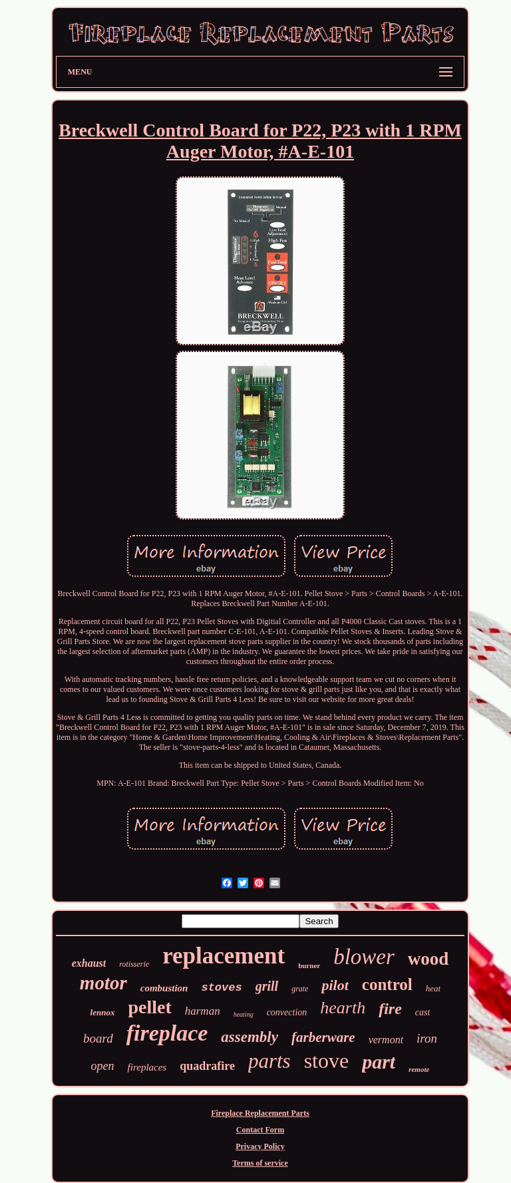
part (378, 1062)
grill (267, 986)
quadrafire (207, 1066)
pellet (149, 1007)
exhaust (89, 963)
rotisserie (134, 964)
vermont (386, 1039)
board (98, 1038)
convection (287, 1012)
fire (390, 1008)
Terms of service (260, 1163)
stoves (221, 987)
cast (422, 1012)
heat (433, 988)
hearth (342, 1007)
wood (428, 959)
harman (202, 1011)
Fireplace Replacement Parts (260, 1113)
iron (427, 1038)
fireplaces (147, 1067)
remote (419, 1069)
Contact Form (260, 1129)
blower (364, 957)
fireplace (167, 1033)
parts (269, 1061)
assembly (249, 1037)
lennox (102, 1012)
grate (299, 988)
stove (326, 1061)
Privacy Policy (260, 1146)
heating (244, 1014)
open (102, 1066)
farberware (323, 1037)
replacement (223, 956)
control (387, 984)
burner (309, 965)
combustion (164, 988)
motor (103, 982)
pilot (334, 985)
